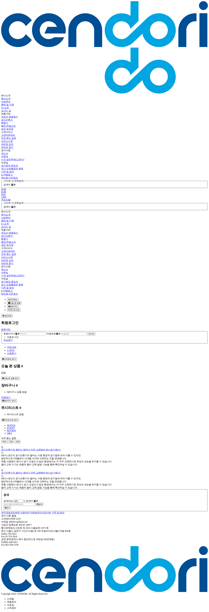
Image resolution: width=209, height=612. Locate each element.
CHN (3, 197)
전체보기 (5, 397)
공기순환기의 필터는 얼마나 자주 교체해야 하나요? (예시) (31, 449)
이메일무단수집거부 (40, 512)
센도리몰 (5, 200)
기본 (11, 442)
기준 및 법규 (58, 512)
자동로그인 (13, 337)
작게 (4, 442)
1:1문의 (11, 350)
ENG (3, 194)
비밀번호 (54, 333)
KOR (3, 189)
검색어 (9, 184)
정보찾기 (8, 340)
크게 (17, 442)
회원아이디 (11, 333)
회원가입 (5, 329)
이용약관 (25, 512)
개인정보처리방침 (10, 512)
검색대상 (8, 501)
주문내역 (11, 347)
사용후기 (11, 353)
